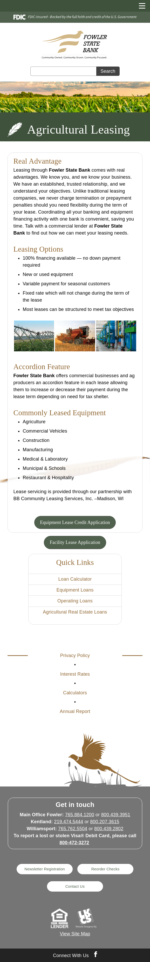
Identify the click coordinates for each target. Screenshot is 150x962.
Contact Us (75, 886)
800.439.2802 (108, 828)
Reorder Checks (105, 869)
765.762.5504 (72, 828)
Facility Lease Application (75, 542)
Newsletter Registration (44, 869)
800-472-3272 (74, 842)
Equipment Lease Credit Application (75, 522)
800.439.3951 (115, 814)
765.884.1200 (79, 814)
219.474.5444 (68, 821)
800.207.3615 (104, 821)
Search (107, 71)
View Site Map (75, 933)
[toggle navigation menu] (139, 6)
